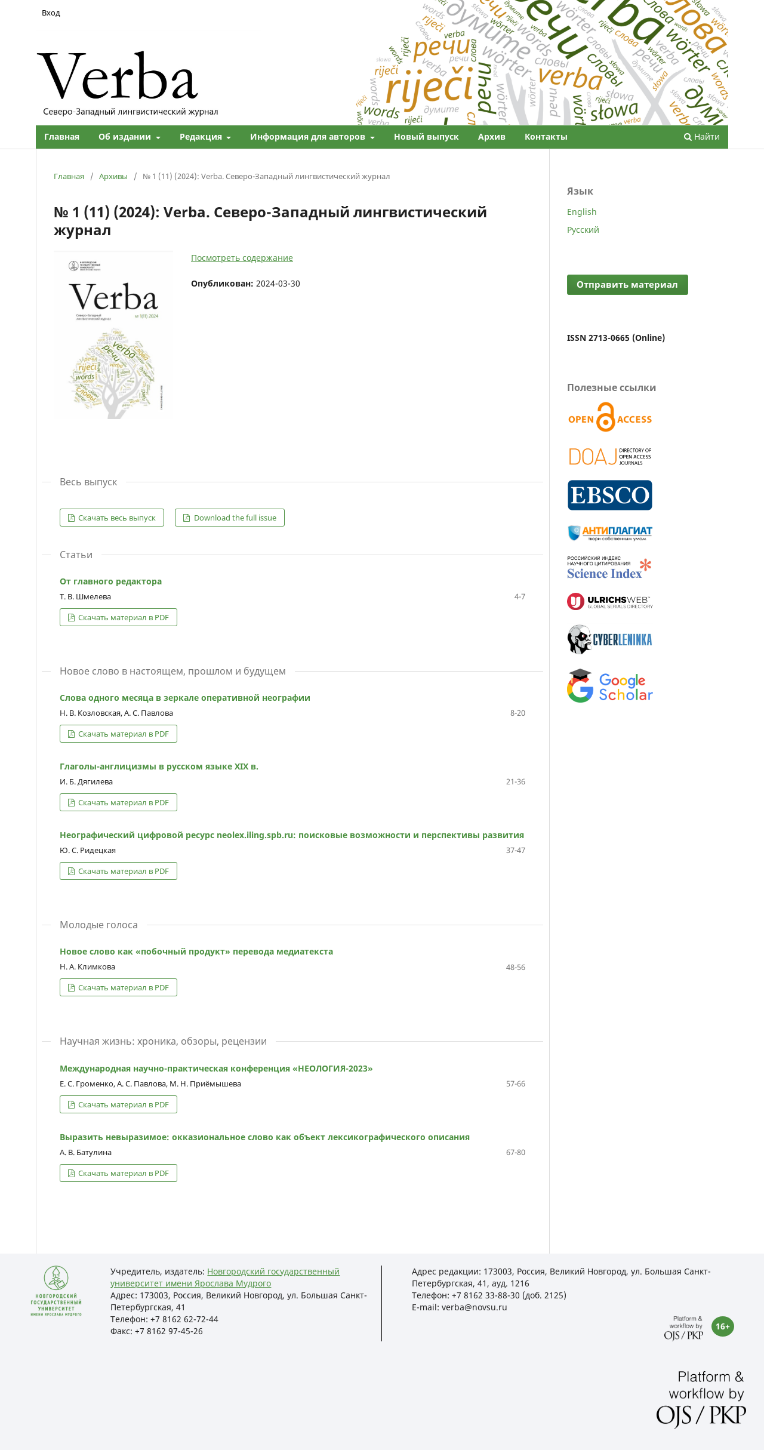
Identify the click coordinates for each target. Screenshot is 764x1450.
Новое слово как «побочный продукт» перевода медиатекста (196, 951)
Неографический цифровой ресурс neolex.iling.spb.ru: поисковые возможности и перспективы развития (292, 835)
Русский (583, 229)
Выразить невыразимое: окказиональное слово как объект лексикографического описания (265, 1137)
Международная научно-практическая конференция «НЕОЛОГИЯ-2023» (216, 1068)
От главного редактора (111, 581)
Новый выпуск (426, 136)
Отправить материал (627, 284)
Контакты (546, 136)
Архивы (113, 176)
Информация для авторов (309, 136)
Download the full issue (234, 517)
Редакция (202, 136)
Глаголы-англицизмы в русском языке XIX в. (159, 766)
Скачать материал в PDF (122, 617)
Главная (61, 136)
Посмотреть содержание (242, 257)
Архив (492, 136)
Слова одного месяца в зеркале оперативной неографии (185, 697)
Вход (51, 12)
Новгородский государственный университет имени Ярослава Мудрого (225, 1277)
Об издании (125, 136)
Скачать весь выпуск (116, 517)
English (582, 211)
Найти (702, 136)
